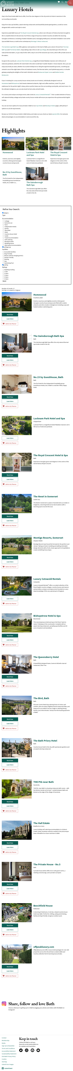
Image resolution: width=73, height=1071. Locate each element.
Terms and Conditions (8, 1048)
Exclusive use (7, 223)
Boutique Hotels (50, 106)
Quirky (5, 228)
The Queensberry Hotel (46, 657)
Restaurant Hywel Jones (45, 72)
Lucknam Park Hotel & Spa (24, 61)
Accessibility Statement (8, 1051)
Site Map (4, 1062)
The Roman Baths (15, 50)
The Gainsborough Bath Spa (10, 47)
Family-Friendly (7, 257)
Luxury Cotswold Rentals (47, 578)
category (5, 213)
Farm (5, 225)
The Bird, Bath (41, 698)
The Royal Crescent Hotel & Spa (29, 33)
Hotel (5, 232)
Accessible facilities (9, 252)
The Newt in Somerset (45, 496)
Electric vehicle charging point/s (12, 255)
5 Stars (5, 279)
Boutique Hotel (8, 241)
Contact (4, 1038)
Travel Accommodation (10, 238)
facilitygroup (6, 247)
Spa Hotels (39, 106)
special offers (56, 114)
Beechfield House (43, 905)
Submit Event (8, 1068)
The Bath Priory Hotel (45, 740)
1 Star (5, 271)
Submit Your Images (8, 1064)
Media (3, 1043)
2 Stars (5, 273)
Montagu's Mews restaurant (39, 41)
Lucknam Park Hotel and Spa (49, 418)
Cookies (4, 1059)
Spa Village (43, 50)
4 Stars (5, 277)
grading (5, 265)
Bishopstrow (15, 83)
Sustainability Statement (9, 1054)
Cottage (5, 221)
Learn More (10, 319)
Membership (5, 1040)
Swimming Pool (8, 263)
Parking (5, 259)
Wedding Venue (8, 243)
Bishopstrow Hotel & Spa (47, 615)
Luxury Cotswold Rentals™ (43, 94)
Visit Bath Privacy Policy (9, 1056)
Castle (5, 236)
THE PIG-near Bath (43, 781)
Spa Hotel (6, 230)
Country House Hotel (9, 234)
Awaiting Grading (8, 269)
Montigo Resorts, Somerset (48, 537)
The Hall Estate (41, 823)
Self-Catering (7, 239)
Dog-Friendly (7, 254)
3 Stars (5, 275)
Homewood (5, 83)
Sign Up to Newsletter (8, 1046)
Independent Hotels (9, 226)
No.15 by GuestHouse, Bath (48, 377)
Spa (4, 261)
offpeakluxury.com (43, 946)
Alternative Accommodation (11, 245)
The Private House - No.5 (46, 864)
